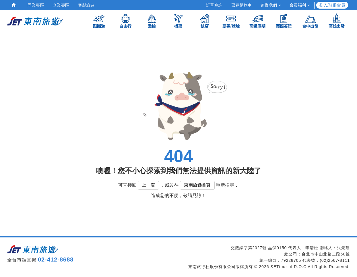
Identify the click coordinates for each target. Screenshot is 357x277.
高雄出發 (337, 20)
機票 (178, 20)
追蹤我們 (271, 5)
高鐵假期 (257, 20)
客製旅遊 (86, 5)
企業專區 (61, 5)
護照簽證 (284, 20)
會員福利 (300, 5)
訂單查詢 (214, 5)
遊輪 (152, 20)
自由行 (125, 20)
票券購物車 (241, 5)
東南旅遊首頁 (197, 185)
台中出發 (310, 20)
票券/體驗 (231, 20)
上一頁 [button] (148, 185)
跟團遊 (99, 20)
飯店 (204, 20)
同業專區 (36, 5)
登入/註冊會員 (332, 5)
